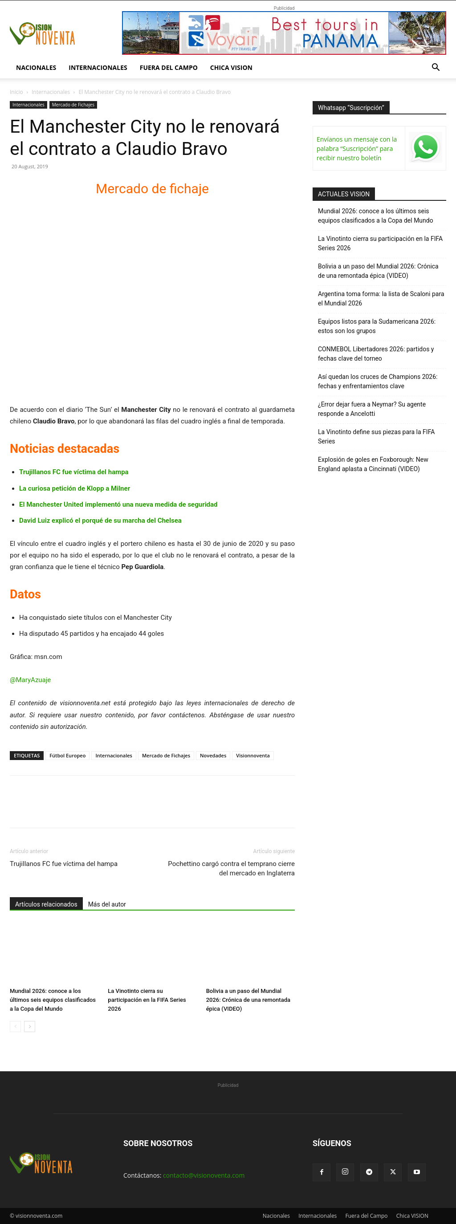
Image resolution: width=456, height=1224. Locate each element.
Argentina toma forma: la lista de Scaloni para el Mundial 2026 (381, 298)
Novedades (213, 755)
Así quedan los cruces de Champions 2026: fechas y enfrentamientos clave (378, 381)
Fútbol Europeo (67, 755)
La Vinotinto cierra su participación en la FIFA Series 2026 (147, 1000)
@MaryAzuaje (30, 680)
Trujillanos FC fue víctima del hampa (74, 472)
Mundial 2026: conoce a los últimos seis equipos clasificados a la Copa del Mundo (53, 1000)
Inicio (16, 92)
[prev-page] (15, 1026)
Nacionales (36, 67)
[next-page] (29, 1026)
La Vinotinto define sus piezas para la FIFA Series (376, 436)
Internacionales (98, 67)
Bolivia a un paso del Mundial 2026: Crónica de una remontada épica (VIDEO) (248, 1000)
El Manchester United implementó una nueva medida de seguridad (118, 504)
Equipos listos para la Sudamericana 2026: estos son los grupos (377, 326)
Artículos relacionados (46, 904)
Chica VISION (231, 67)
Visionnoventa (253, 755)
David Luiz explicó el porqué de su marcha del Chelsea (100, 520)
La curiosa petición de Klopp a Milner (74, 488)
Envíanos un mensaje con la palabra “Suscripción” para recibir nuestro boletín (357, 148)
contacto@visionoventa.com (203, 1175)
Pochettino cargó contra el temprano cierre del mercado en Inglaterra (231, 868)
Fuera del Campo (169, 67)
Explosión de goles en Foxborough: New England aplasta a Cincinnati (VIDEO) (373, 464)
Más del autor (107, 904)
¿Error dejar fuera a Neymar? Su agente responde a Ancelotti (372, 409)
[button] (435, 68)
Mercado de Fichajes (73, 105)
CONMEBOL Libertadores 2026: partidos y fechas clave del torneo (376, 354)
